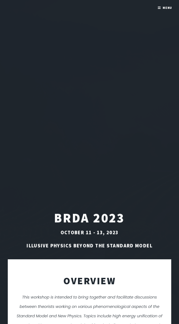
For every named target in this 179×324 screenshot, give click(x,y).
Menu (167, 8)
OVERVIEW (89, 281)
